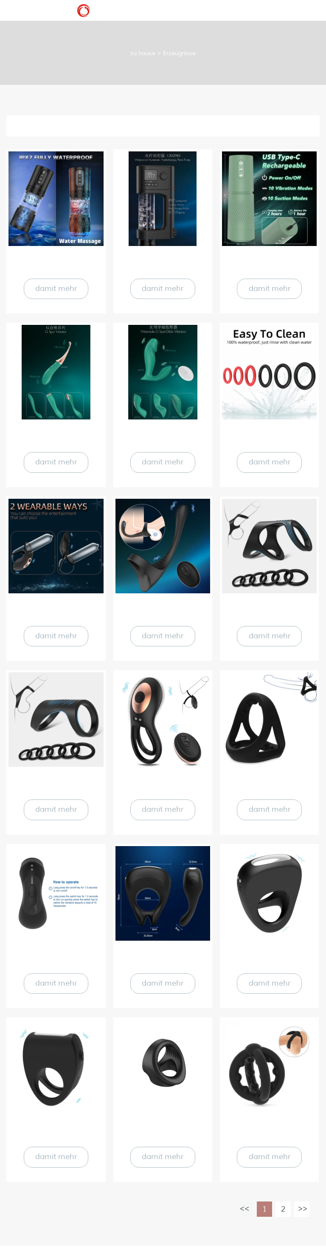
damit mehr (56, 289)
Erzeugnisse (179, 53)
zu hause (142, 53)
